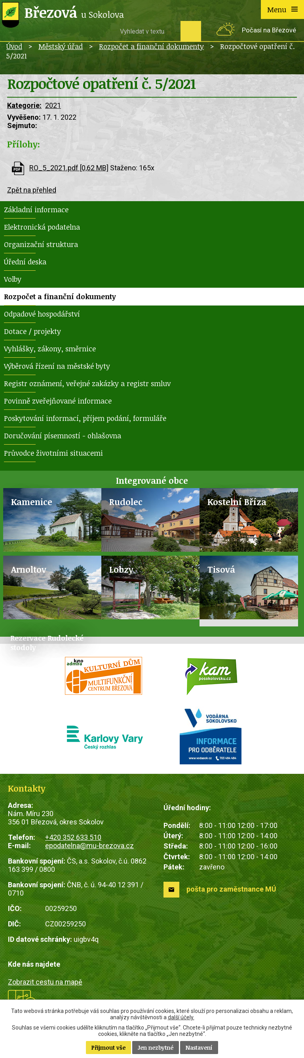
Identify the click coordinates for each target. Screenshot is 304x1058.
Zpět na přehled (31, 190)
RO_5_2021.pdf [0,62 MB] (68, 168)
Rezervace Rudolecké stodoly (47, 642)
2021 (53, 105)
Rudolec (125, 501)
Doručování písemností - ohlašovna (62, 435)
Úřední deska (25, 261)
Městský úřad (60, 46)
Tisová (221, 569)
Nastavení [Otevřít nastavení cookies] (199, 1047)
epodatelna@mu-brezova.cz (89, 845)
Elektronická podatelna (42, 227)
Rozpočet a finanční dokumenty (151, 46)
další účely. (181, 1017)
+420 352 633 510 (73, 837)
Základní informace (36, 209)
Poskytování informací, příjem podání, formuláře (85, 418)
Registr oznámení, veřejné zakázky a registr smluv (87, 383)
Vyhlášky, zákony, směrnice (50, 348)
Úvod (14, 46)
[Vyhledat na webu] (147, 31)
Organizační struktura (41, 244)
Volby (12, 279)
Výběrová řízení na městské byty (57, 366)
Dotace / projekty (32, 331)
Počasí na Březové (269, 30)
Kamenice (31, 501)
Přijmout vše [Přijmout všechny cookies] (108, 1047)
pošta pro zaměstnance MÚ (231, 889)
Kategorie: (24, 105)
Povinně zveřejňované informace (58, 400)
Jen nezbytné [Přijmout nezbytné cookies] (155, 1047)
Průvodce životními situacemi (53, 453)
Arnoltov (28, 569)
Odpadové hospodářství (42, 314)
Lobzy (121, 569)
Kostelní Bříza (236, 501)
